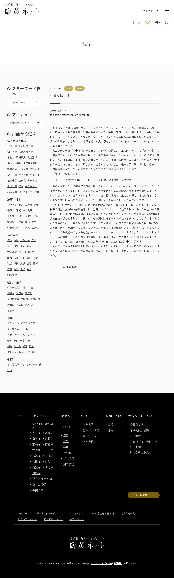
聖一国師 (12, 174)
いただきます (28, 323)
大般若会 (12, 216)
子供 (16, 340)
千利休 (10, 157)
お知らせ (22, 513)
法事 (33, 222)
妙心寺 (36, 433)
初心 (21, 251)
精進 (16, 269)
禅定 (9, 269)
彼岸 (21, 216)
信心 (22, 246)
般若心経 (29, 304)
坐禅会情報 (89, 442)
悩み (9, 346)
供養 (36, 204)
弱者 (22, 340)
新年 (17, 364)
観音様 (22, 180)
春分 (28, 364)
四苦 (9, 257)
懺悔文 (10, 293)
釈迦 (21, 186)
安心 (22, 257)
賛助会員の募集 (139, 452)
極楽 (35, 263)
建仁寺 (49, 461)
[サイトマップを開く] (167, 10)
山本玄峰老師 (14, 163)
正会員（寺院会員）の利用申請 (143, 444)
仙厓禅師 (12, 151)
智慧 (29, 263)
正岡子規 (23, 169)
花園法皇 (12, 180)
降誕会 (35, 227)
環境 (31, 346)
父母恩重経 (13, 299)
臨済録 (19, 304)
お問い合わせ (76, 519)
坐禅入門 (88, 424)
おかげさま (13, 329)
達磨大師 (12, 186)
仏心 (9, 246)
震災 (33, 352)
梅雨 (34, 364)
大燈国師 (32, 157)
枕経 (21, 222)
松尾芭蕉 (12, 169)
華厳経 (10, 310)
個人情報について (53, 519)
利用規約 (135, 436)
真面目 (22, 352)
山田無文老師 (30, 163)
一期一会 (25, 240)
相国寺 (36, 461)
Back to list (69, 266)
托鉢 (36, 216)
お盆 (21, 204)
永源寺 (36, 456)
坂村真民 (21, 157)
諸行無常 (12, 275)
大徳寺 (36, 450)
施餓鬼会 (12, 222)
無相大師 (34, 169)
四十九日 (27, 210)
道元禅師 (32, 180)
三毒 (33, 240)
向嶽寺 (36, 467)
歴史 (66, 441)
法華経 (28, 293)
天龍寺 (49, 456)
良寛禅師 (34, 174)
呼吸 (9, 340)
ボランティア (14, 334)
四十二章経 (27, 287)
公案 (29, 246)
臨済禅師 (23, 174)
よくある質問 (76, 513)
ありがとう (13, 323)
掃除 (25, 346)
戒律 (16, 263)
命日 (33, 251)
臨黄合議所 (39, 484)
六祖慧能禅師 (26, 151)
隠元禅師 (23, 192)
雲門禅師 (34, 192)
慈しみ (17, 346)
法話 (148, 22)
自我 (22, 269)
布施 (29, 257)
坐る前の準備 (91, 430)
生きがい (12, 352)
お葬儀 (28, 204)
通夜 (18, 227)
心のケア (31, 340)
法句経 (19, 293)
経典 (66, 447)
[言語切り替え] (146, 9)
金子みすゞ (31, 186)
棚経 (27, 222)
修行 (9, 240)
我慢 (9, 263)
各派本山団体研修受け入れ (48, 513)
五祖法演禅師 (26, 145)
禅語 (110, 430)
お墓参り (12, 204)
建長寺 (49, 438)
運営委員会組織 (139, 430)
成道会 (28, 216)
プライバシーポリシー (101, 563)
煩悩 (16, 240)
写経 (18, 210)
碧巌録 (10, 304)
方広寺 (49, 450)
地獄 (16, 257)
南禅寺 (36, 438)
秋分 (9, 370)
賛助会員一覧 (127, 513)
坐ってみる (89, 436)
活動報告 (67, 416)
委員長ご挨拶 (138, 424)
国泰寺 (36, 473)
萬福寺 (49, 433)
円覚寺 (49, 444)
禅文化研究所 (42, 479)
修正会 (10, 210)
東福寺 (36, 444)
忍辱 (35, 257)
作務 (16, 246)
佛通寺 (49, 467)
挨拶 (22, 263)
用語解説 (68, 464)
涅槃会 (10, 227)
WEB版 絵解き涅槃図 (102, 513)
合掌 (27, 251)
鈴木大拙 (12, 192)
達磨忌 (26, 227)
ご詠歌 (67, 453)
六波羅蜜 (12, 251)
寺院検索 (37, 490)
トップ (136, 22)
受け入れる (29, 334)
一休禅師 (12, 145)
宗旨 (66, 435)
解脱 (29, 269)
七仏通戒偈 (13, 287)
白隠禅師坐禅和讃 (30, 299)
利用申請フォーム (27, 519)
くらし (24, 329)
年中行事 (68, 458)
